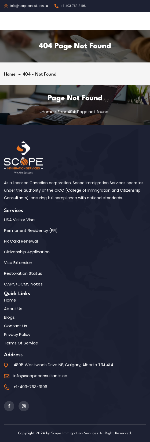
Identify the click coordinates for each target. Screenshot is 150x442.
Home (11, 74)
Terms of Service (21, 343)
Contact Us (15, 326)
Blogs (9, 317)
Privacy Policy (17, 334)
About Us (13, 308)
